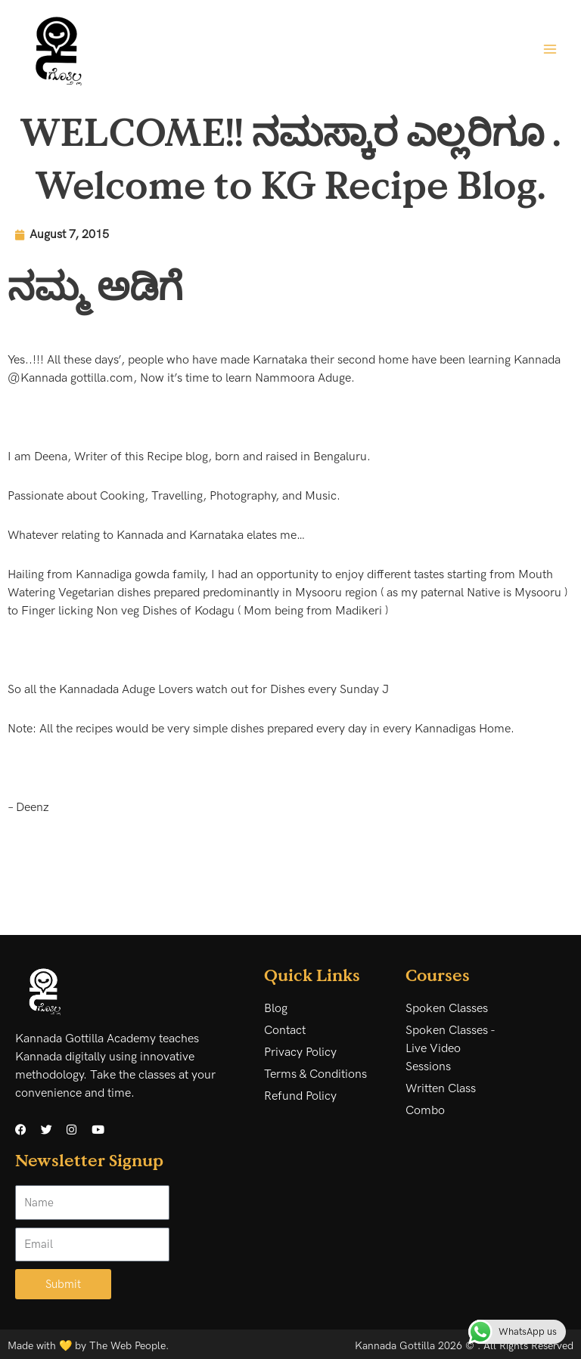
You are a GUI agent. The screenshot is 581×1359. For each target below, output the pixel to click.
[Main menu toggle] (550, 48)
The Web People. (129, 1345)
